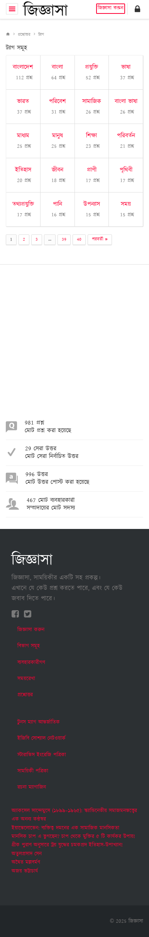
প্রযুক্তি (91, 67)
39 (64, 239)
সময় (126, 204)
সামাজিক (91, 101)
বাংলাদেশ (23, 67)
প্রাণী (92, 170)
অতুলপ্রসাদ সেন (27, 854)
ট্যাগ (41, 35)
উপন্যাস (91, 204)
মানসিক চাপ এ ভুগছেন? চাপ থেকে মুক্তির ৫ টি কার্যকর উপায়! (73, 836)
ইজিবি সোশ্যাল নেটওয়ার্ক (41, 738)
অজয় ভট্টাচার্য (25, 871)
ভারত (23, 101)
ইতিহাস (23, 170)
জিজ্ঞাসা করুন (111, 8)
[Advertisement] (74, 345)
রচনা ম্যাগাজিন (31, 787)
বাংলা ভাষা (126, 101)
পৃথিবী (126, 170)
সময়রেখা (26, 679)
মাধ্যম (23, 135)
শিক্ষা (91, 135)
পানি (57, 204)
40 (79, 239)
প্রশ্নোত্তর (24, 35)
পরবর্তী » (100, 239)
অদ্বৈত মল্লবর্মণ (26, 862)
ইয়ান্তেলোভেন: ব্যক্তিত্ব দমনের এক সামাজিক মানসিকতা (65, 828)
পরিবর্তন (126, 135)
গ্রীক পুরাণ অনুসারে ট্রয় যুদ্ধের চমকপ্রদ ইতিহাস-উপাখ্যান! (67, 845)
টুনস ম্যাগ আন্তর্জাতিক (38, 722)
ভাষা (125, 67)
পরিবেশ (57, 101)
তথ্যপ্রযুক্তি (23, 204)
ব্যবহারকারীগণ (31, 662)
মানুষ (57, 135)
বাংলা (57, 67)
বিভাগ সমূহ (28, 646)
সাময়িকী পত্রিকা (32, 771)
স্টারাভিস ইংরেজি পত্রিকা (41, 755)
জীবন (57, 170)
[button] (137, 9)
